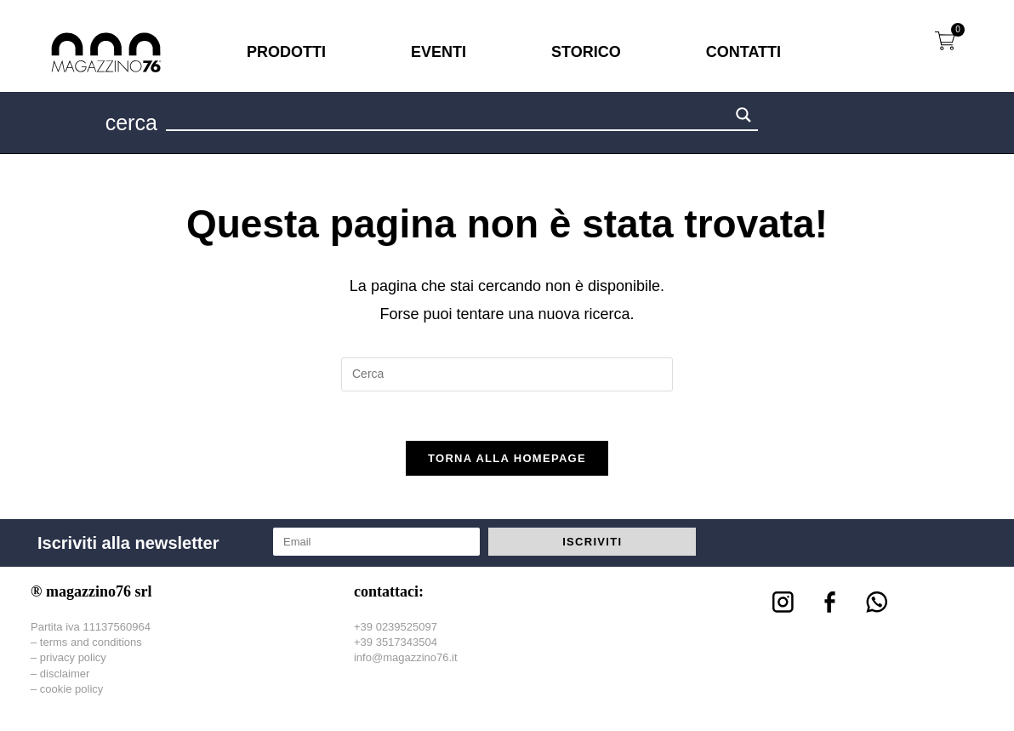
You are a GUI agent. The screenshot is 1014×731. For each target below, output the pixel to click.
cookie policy (71, 691)
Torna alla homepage (507, 460)
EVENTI (438, 51)
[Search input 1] (448, 117)
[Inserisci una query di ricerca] (507, 374)
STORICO (586, 51)
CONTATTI (743, 51)
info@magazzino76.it (406, 660)
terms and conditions (91, 644)
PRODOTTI (286, 51)
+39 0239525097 (395, 629)
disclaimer (65, 676)
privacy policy (73, 660)
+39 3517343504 (395, 644)
